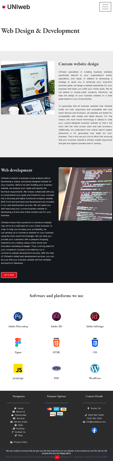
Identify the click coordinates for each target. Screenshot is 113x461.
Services (21, 418)
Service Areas (20, 422)
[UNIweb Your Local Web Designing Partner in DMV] (16, 7)
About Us (20, 411)
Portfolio (20, 428)
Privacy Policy (20, 442)
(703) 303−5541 (94, 418)
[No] (110, 454)
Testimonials (20, 415)
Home (20, 408)
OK (57, 457)
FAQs (20, 425)
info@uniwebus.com (96, 422)
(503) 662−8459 (96, 415)
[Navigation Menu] (105, 6)
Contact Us (20, 432)
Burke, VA (95, 408)
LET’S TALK (9, 275)
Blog (20, 435)
